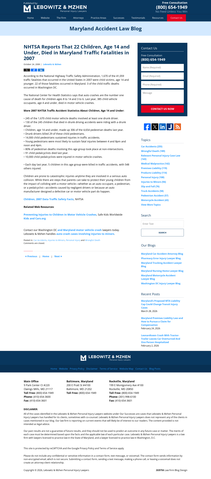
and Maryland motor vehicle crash (80, 230)
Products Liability (154, 172)
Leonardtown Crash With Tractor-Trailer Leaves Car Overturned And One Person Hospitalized (160, 339)
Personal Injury (73, 240)
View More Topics (151, 204)
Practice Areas (98, 17)
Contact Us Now (162, 109)
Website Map (126, 368)
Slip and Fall (150, 186)
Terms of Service (108, 368)
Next (58, 256)
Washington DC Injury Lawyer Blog (160, 283)
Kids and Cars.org (35, 218)
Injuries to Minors (56, 240)
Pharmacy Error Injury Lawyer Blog (161, 258)
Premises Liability (154, 168)
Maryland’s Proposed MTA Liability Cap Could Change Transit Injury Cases (160, 304)
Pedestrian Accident (154, 195)
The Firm (61, 17)
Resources (157, 17)
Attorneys (78, 17)
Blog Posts (154, 368)
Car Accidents (40, 240)
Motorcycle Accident (155, 200)
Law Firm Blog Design (171, 470)
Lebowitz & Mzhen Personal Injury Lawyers (66, 470)
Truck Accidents (152, 191)
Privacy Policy (77, 368)
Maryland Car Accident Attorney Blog (162, 253)
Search (162, 232)
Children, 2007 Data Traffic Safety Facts (49, 199)
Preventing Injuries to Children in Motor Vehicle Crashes (60, 214)
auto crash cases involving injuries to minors (85, 234)
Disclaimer (92, 368)
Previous (31, 256)
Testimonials (138, 17)
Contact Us (176, 17)
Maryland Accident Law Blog (55, 7)
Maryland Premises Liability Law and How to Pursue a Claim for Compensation (162, 322)
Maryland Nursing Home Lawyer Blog (162, 270)
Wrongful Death (92, 240)
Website (45, 17)
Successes (118, 17)
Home (30, 17)
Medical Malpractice (155, 163)
